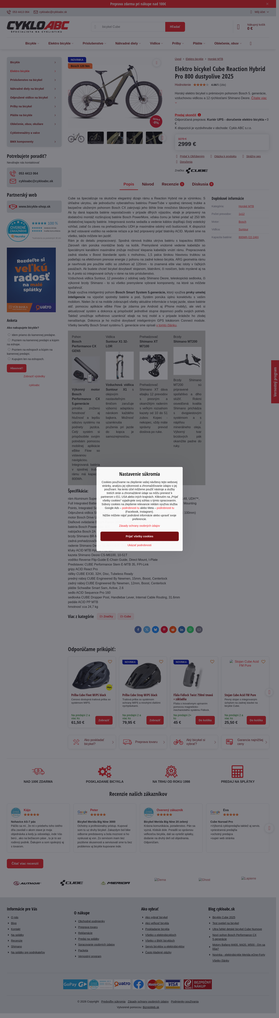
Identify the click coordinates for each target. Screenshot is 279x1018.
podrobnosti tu (130, 507)
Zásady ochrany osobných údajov (139, 525)
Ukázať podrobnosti (140, 545)
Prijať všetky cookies (139, 536)
